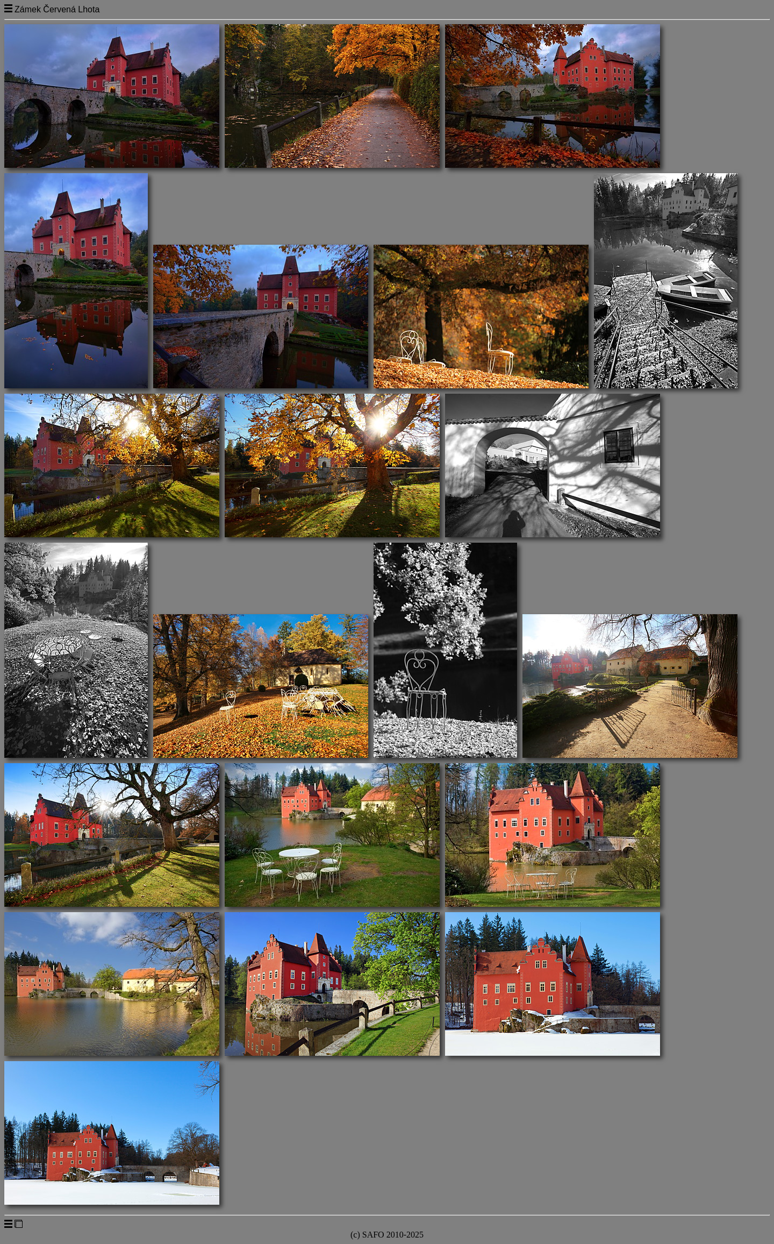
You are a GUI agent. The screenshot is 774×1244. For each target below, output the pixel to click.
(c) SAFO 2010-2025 (387, 1234)
